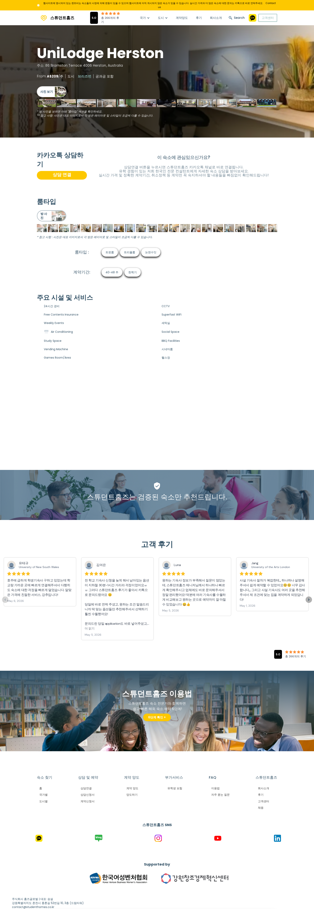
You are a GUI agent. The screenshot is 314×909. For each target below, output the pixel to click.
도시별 (43, 801)
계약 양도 (132, 788)
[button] (145, 18)
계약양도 (182, 18)
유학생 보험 (174, 788)
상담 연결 (62, 175)
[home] (55, 17)
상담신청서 (88, 795)
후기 (199, 18)
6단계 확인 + (157, 717)
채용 (261, 808)
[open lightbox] (51, 92)
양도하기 (132, 795)
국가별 (43, 795)
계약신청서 (88, 801)
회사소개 (216, 18)
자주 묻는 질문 (220, 795)
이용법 (215, 788)
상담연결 (86, 788)
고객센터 (268, 18)
